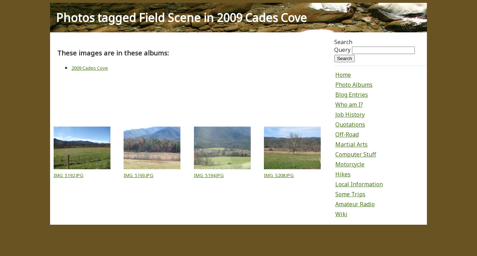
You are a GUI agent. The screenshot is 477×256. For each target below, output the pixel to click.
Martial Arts (351, 144)
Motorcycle (349, 164)
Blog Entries (351, 94)
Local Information (359, 184)
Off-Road (347, 134)
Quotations (350, 124)
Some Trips (350, 194)
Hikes (343, 174)
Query (342, 50)
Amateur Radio (355, 204)
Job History (350, 114)
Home (343, 75)
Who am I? (349, 104)
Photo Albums (354, 85)
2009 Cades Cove (89, 68)
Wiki (341, 214)
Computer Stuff (355, 154)
